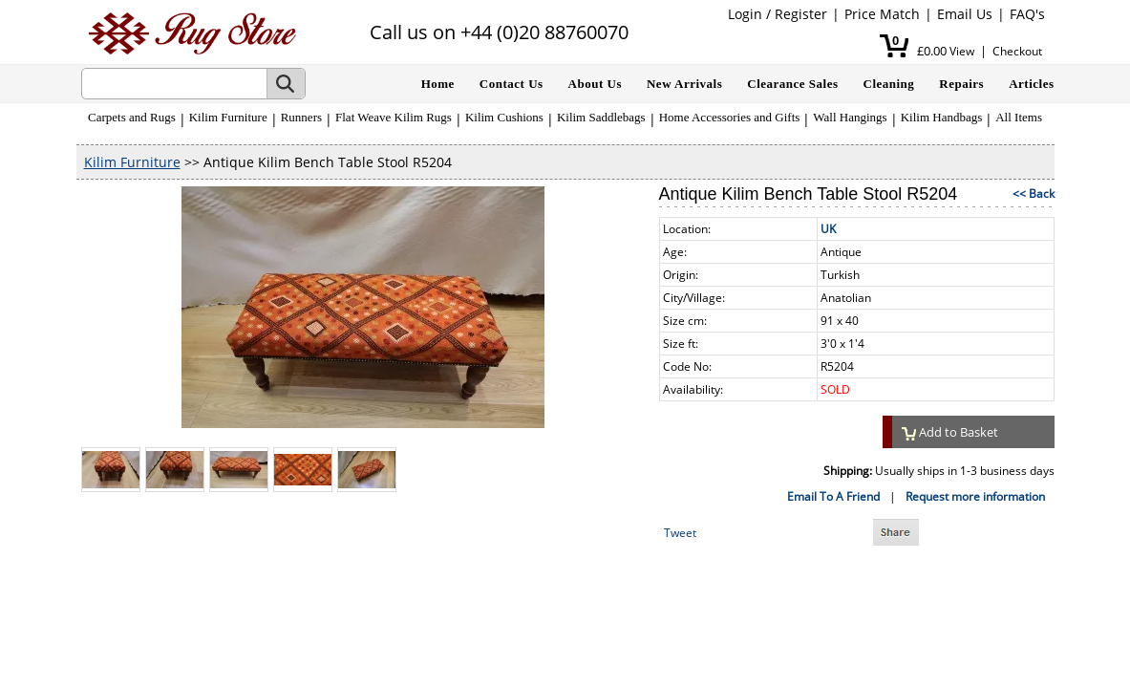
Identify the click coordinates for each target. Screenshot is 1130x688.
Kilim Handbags (942, 117)
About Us (595, 83)
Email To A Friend (833, 496)
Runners (301, 117)
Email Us (964, 14)
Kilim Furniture (228, 117)
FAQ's (1027, 14)
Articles (1031, 83)
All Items (1018, 117)
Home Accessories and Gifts (729, 117)
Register (801, 14)
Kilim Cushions (504, 117)
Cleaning (889, 83)
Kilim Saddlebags (601, 117)
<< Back (1034, 193)
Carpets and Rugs (132, 117)
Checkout (1017, 51)
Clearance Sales (792, 83)
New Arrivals (684, 83)
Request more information (975, 496)
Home (438, 83)
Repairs (961, 83)
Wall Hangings (849, 117)
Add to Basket (950, 432)
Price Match (882, 14)
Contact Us (512, 83)
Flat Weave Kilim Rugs (393, 117)
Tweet (680, 533)
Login (745, 14)
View (961, 51)
